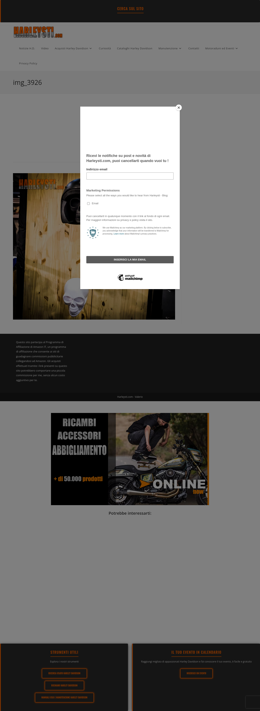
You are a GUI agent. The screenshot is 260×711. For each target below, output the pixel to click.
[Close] (179, 108)
